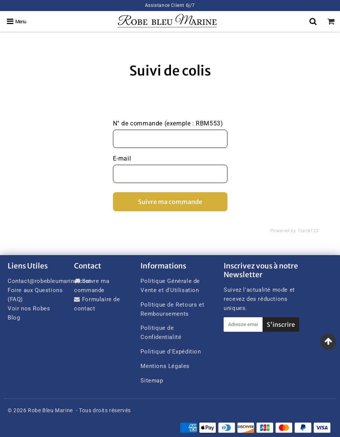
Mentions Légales (165, 366)
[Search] (313, 21)
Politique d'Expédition (170, 351)
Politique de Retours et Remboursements (172, 309)
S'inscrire (281, 324)
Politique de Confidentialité (160, 333)
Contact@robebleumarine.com (50, 281)
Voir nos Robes (29, 308)
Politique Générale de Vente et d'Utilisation (170, 286)
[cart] (331, 21)
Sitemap (151, 380)
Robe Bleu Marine (50, 410)
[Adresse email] (243, 324)
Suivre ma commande (170, 202)
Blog (14, 317)
